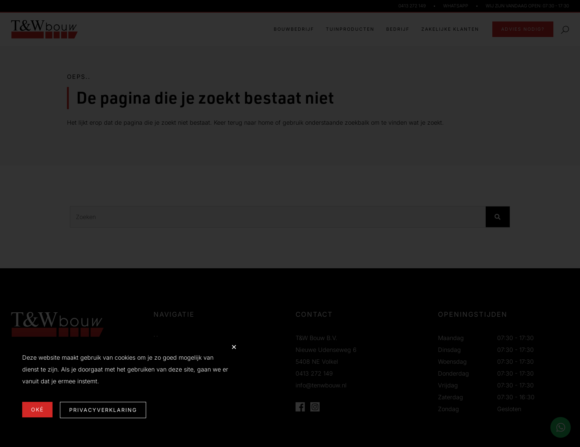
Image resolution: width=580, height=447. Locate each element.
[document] (290, 223)
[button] (234, 347)
